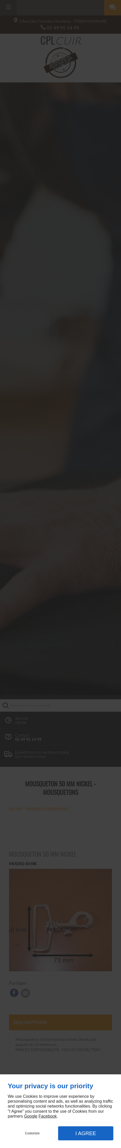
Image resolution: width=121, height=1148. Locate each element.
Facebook (48, 1116)
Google (30, 1116)
